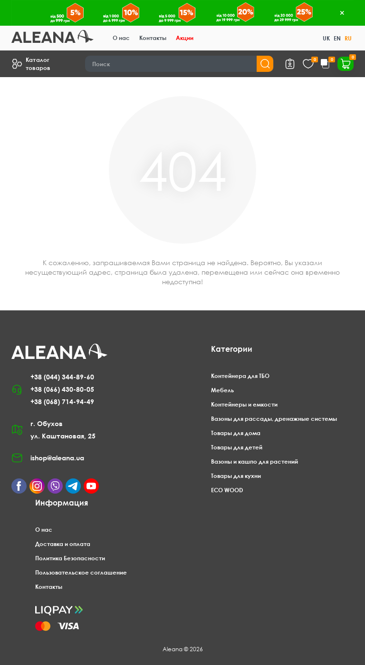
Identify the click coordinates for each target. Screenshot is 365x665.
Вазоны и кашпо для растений (254, 461)
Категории (231, 349)
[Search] (179, 64)
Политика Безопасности (70, 558)
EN (337, 38)
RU (348, 38)
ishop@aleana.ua (57, 458)
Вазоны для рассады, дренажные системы (274, 418)
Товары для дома (235, 433)
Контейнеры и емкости (244, 404)
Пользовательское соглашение (81, 572)
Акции (184, 37)
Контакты (152, 37)
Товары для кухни (236, 475)
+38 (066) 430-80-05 (62, 389)
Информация (61, 502)
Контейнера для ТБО (240, 375)
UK (326, 38)
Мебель (222, 390)
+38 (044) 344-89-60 (62, 377)
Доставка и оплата (62, 543)
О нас (121, 37)
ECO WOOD (227, 490)
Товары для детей (236, 447)
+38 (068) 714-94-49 (62, 401)
